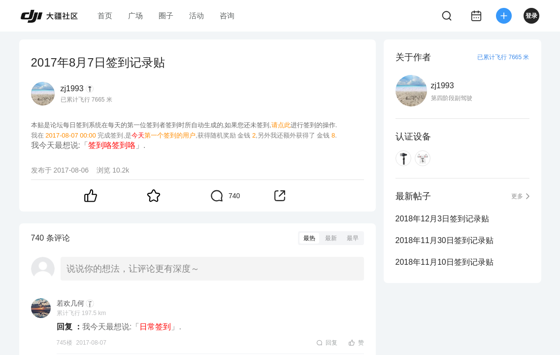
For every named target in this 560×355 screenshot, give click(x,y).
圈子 (166, 15)
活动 (196, 15)
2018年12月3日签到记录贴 (442, 218)
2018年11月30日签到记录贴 (444, 240)
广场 (135, 15)
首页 (105, 15)
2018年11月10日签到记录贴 (444, 262)
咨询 (227, 15)
